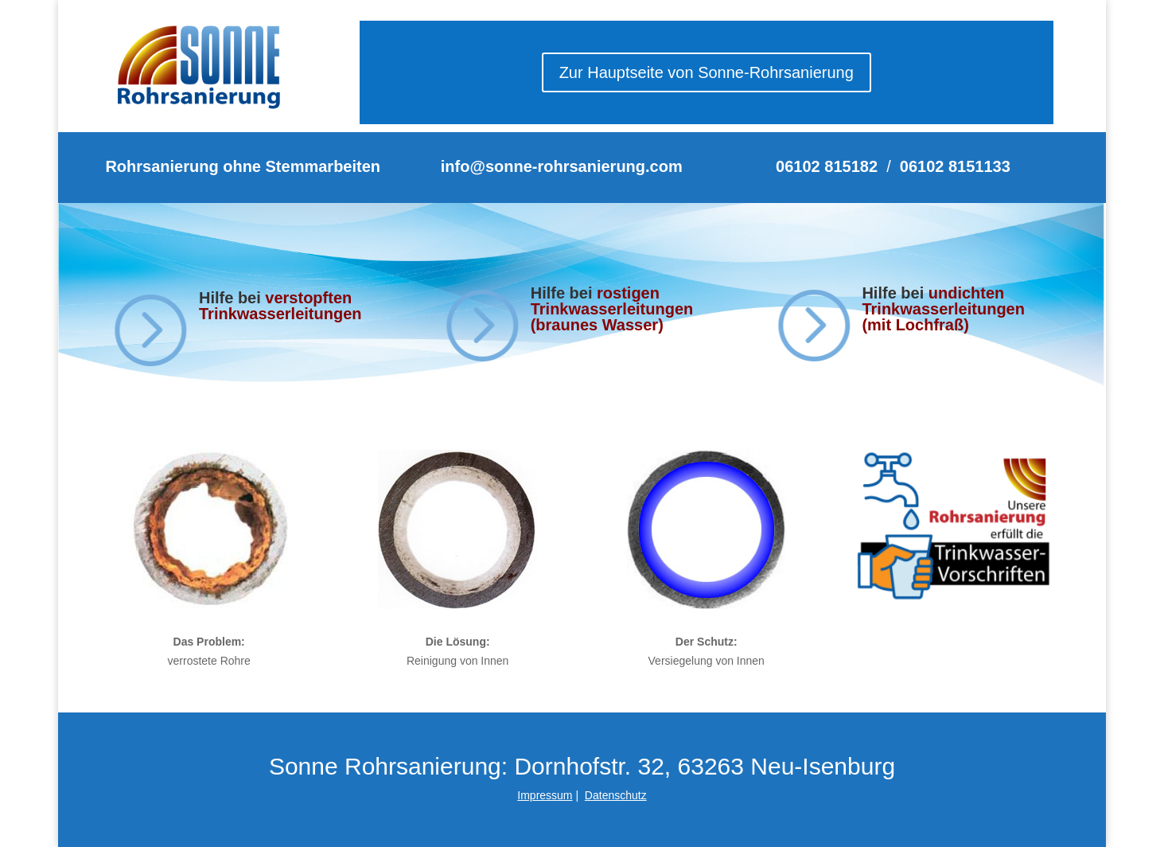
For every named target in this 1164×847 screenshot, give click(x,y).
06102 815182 (827, 166)
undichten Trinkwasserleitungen (943, 301)
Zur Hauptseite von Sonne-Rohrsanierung (706, 72)
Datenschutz (616, 795)
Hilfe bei (564, 293)
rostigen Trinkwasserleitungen (612, 301)
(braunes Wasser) (597, 325)
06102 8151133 (955, 166)
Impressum (544, 795)
